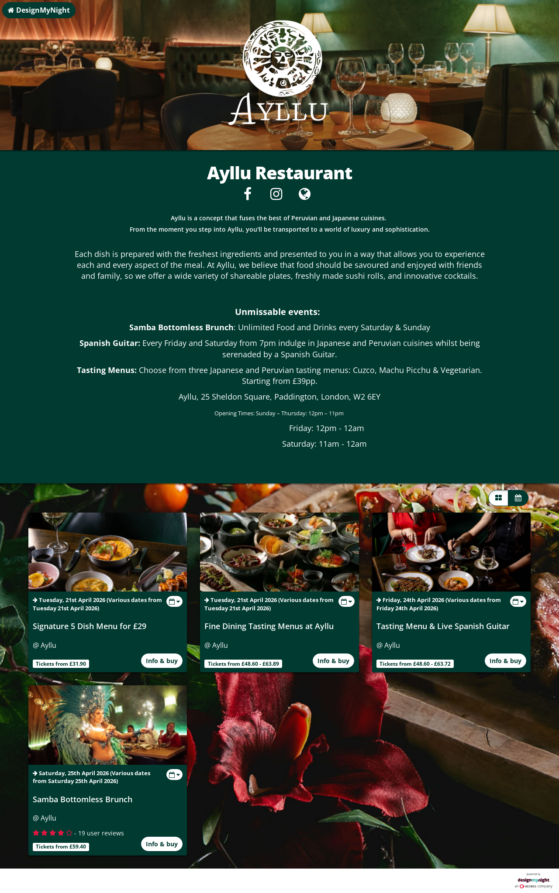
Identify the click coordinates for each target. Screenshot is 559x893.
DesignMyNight (39, 10)
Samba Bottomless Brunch (82, 799)
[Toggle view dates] (174, 601)
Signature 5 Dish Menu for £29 (89, 626)
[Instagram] (276, 196)
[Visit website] (305, 196)
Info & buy (162, 661)
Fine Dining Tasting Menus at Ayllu (269, 626)
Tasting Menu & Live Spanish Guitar (443, 626)
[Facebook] (248, 196)
